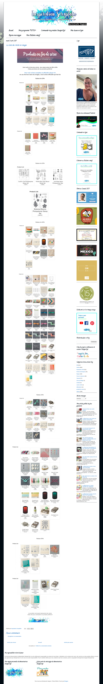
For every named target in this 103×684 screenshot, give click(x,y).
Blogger (66, 681)
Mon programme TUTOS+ (27, 30)
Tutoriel (78, 378)
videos (78, 391)
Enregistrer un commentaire (14, 636)
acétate (78, 382)
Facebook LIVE (80, 369)
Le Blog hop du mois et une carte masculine (89, 467)
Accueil (11, 30)
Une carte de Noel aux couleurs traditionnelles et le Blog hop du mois (89, 439)
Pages (78, 373)
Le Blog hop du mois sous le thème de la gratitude (89, 494)
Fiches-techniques (81, 371)
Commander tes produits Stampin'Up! (53, 30)
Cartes (78, 367)
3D (77, 365)
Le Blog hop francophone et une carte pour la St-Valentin (89, 448)
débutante (79, 387)
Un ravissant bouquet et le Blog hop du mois (88, 429)
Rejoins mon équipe (15, 35)
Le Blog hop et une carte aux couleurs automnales (89, 419)
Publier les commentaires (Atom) (43, 645)
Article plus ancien (68, 642)
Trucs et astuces (80, 376)
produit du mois (80, 389)
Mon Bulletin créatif (33, 35)
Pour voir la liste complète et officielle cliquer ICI (40, 73)
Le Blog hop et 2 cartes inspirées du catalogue (87, 486)
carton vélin (79, 384)
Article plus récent (11, 642)
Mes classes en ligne (76, 30)
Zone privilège (80, 380)
